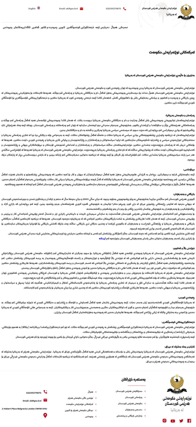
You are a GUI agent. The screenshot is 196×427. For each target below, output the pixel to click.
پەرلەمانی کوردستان (135, 397)
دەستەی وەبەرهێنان (135, 410)
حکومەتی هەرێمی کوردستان (131, 404)
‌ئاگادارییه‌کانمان (22, 27)
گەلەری (35, 27)
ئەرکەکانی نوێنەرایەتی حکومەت (81, 404)
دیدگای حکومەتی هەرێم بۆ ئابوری (80, 410)
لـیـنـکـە (102, 238)
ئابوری (62, 27)
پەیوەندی (7, 27)
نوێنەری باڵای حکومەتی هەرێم (82, 398)
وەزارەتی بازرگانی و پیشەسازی (130, 416)
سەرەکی (123, 27)
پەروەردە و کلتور (49, 27)
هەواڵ (114, 27)
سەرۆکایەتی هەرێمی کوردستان (130, 391)
